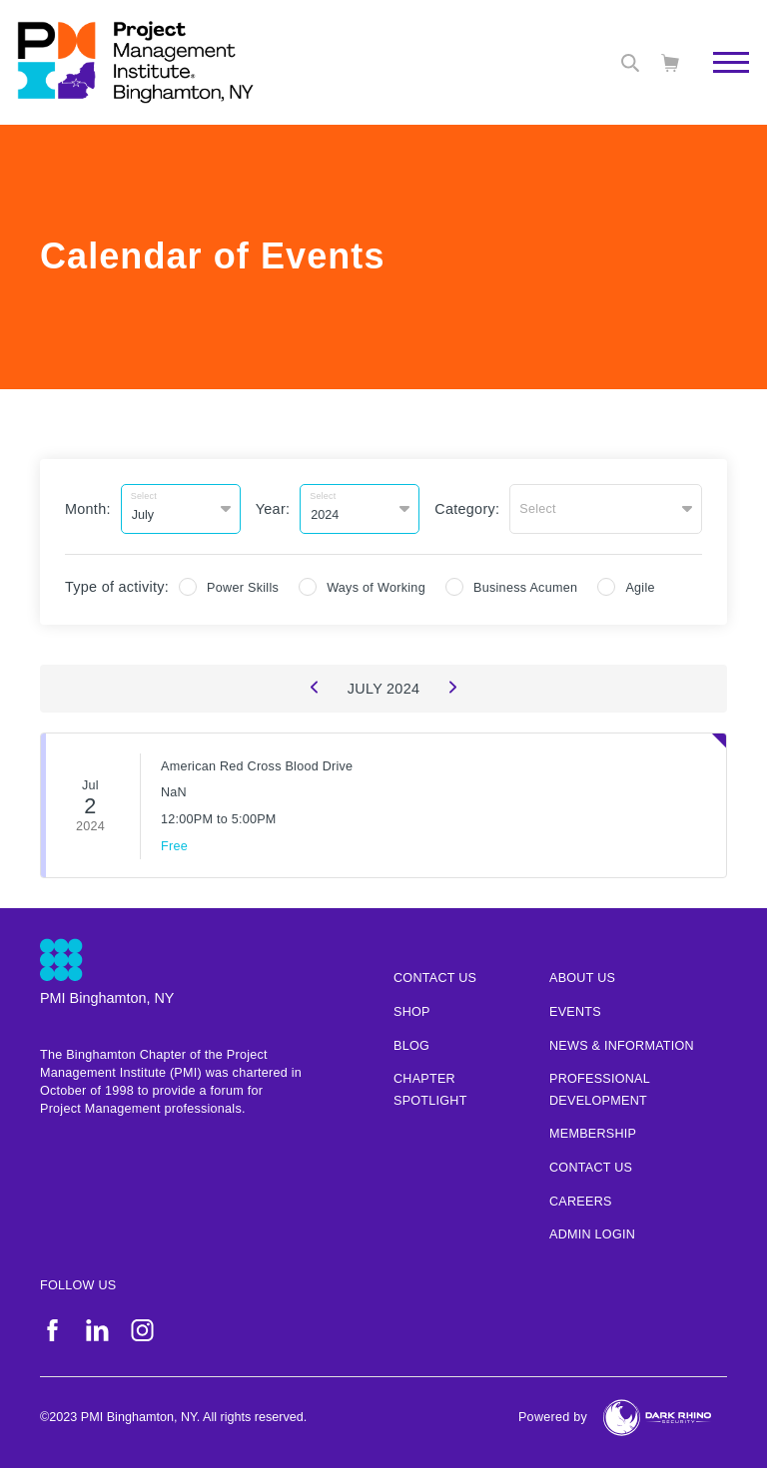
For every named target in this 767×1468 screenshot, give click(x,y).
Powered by (552, 1417)
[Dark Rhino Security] (657, 1417)
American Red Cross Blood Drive (257, 766)
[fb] (52, 1330)
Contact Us (590, 1168)
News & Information (621, 1046)
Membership (592, 1134)
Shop (411, 1012)
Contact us (434, 978)
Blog (411, 1046)
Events (575, 1012)
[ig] (142, 1330)
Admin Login (592, 1234)
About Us (582, 978)
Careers (580, 1202)
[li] (97, 1330)
